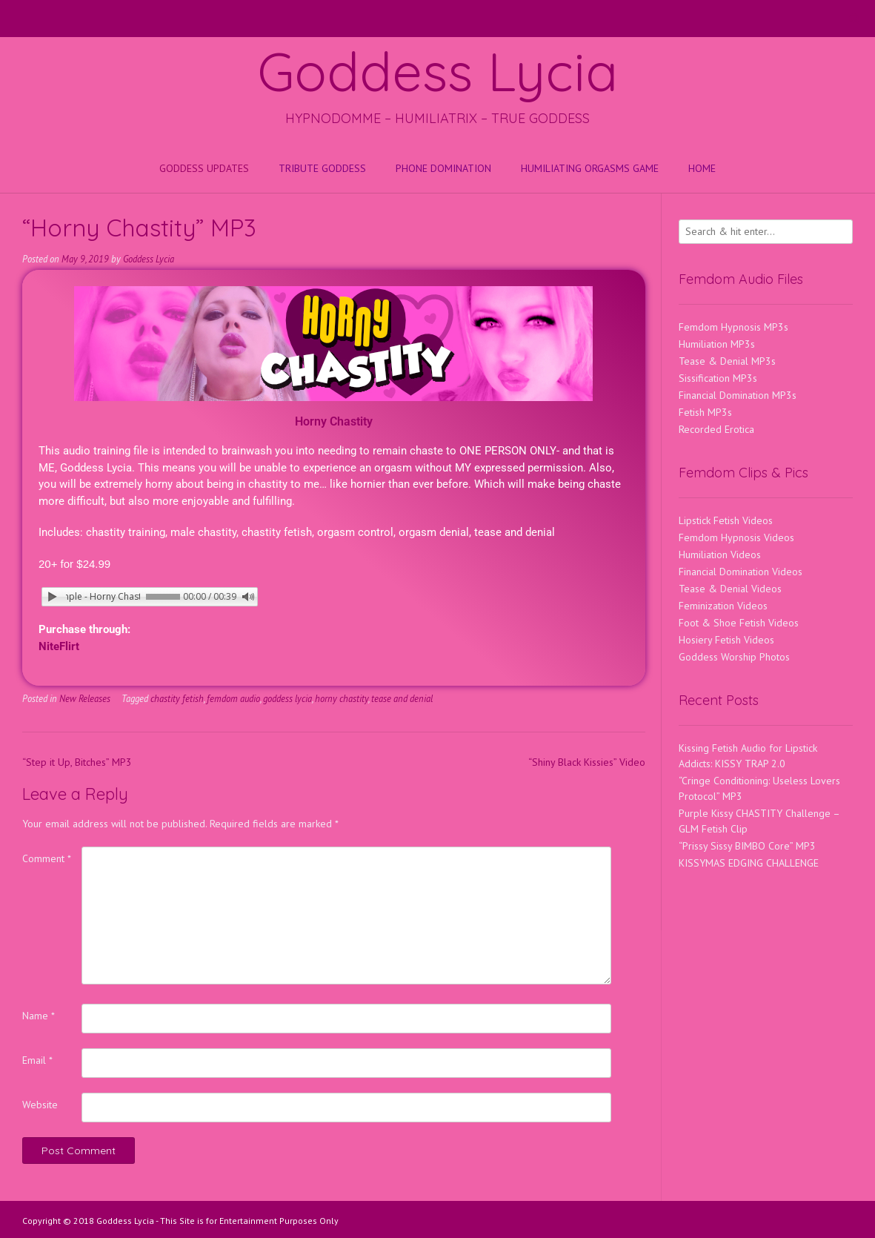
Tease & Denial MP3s (727, 361)
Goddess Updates (204, 168)
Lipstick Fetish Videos (726, 520)
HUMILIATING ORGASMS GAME (590, 168)
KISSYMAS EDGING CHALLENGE (749, 863)
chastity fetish (177, 698)
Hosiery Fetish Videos (726, 639)
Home (702, 168)
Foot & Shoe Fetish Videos (739, 622)
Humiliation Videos (720, 554)
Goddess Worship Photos (734, 656)
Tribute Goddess (322, 168)
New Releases (84, 698)
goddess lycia (287, 698)
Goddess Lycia (438, 71)
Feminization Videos (723, 605)
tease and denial (402, 698)
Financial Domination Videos (740, 571)
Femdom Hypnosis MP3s (733, 327)
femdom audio (233, 698)
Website (40, 1104)
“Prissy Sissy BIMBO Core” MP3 (747, 846)
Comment (46, 858)
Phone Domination (443, 168)
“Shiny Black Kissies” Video (586, 762)
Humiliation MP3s (717, 344)
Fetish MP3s (705, 412)
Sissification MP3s (718, 378)
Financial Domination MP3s (737, 395)
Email (37, 1060)
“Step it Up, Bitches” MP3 (77, 762)
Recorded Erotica (716, 429)
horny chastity (341, 698)
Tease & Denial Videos (730, 588)
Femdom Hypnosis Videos (736, 537)
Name (38, 1015)
